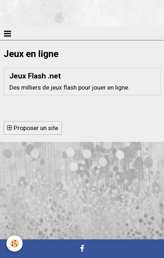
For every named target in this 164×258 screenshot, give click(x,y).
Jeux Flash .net (35, 76)
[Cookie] (14, 243)
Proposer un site (32, 128)
